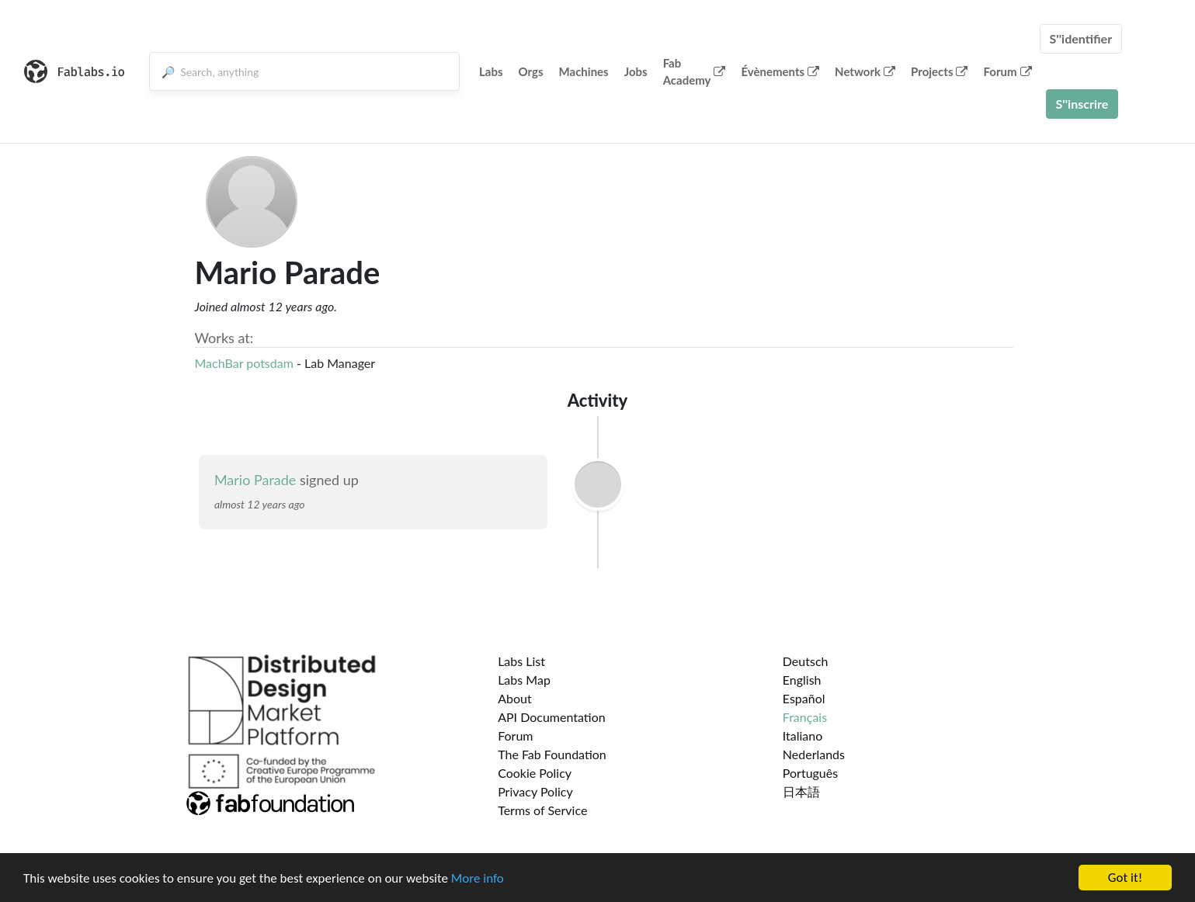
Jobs (636, 71)
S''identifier (1081, 38)
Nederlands (814, 754)
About (515, 698)
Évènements (780, 71)
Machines (584, 71)
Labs (491, 71)
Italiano (803, 735)
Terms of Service (542, 810)
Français (805, 716)
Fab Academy (694, 72)
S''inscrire (1082, 103)
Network (865, 71)
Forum (1007, 71)
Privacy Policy (535, 791)
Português (810, 772)
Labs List (521, 661)
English (802, 679)
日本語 (801, 791)
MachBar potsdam (244, 363)
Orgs (531, 71)
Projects (939, 71)
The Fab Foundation (552, 754)
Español (804, 698)
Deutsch (806, 661)
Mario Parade (255, 479)
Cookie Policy (534, 772)
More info (477, 878)
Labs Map (524, 679)
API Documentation (552, 716)
